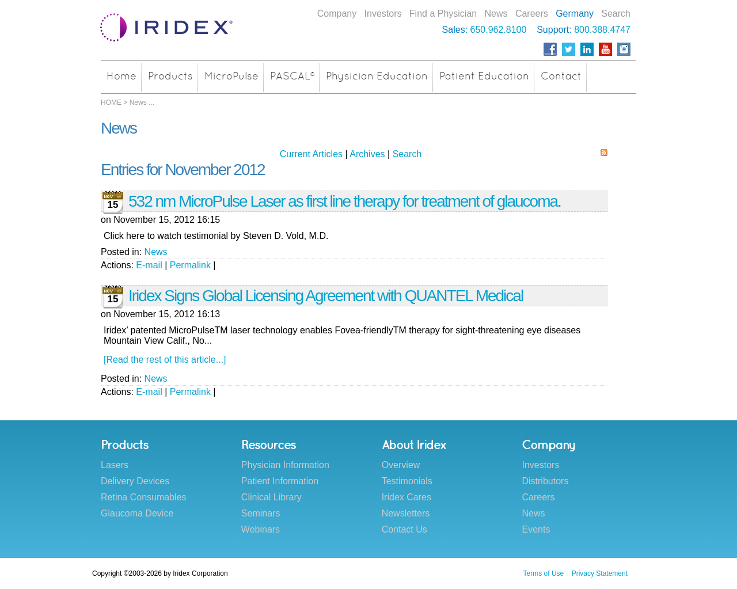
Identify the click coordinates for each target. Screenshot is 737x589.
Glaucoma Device (137, 513)
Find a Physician (443, 13)
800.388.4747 (602, 30)
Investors (383, 13)
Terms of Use (543, 573)
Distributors (545, 481)
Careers (531, 13)
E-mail (149, 265)
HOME (111, 102)
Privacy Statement (600, 573)
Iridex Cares (406, 497)
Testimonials (407, 481)
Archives (367, 154)
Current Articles (311, 154)
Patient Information (279, 481)
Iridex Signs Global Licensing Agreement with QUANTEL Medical (325, 296)
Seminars (260, 513)
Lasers (114, 465)
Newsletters (406, 513)
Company (336, 13)
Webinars (260, 529)
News (496, 13)
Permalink (190, 265)
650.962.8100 (498, 30)
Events (536, 529)
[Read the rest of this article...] (165, 359)
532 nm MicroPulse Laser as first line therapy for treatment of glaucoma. (344, 201)
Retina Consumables (144, 497)
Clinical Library (271, 497)
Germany (575, 13)
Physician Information (285, 465)
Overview (401, 465)
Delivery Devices (135, 481)
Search (615, 13)
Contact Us (404, 529)
